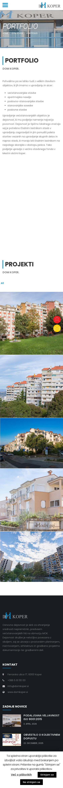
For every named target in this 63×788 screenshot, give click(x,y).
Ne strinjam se (31, 782)
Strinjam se (47, 774)
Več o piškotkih (21, 775)
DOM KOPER (17, 33)
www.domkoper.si (18, 692)
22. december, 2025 (33, 743)
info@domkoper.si (18, 686)
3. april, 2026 (30, 723)
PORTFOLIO (32, 33)
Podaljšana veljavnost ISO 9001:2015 (41, 717)
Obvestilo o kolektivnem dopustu (42, 736)
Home (5, 33)
